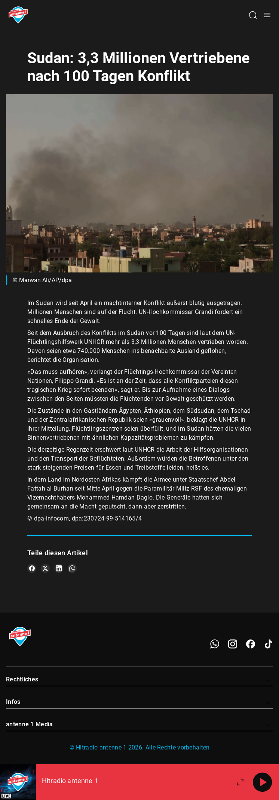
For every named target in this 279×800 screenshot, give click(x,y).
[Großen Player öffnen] (240, 782)
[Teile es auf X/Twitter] (45, 568)
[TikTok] (268, 643)
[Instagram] (232, 643)
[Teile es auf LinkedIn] (58, 568)
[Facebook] (250, 643)
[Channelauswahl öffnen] (253, 15)
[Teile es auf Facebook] (31, 568)
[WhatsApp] (214, 643)
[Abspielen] (262, 782)
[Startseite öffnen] (18, 14)
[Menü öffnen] (267, 15)
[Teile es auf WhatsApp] (72, 568)
